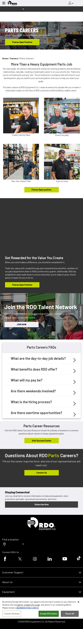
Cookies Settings (11, 613)
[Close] (78, 602)
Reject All (69, 613)
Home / (6, 58)
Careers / (15, 58)
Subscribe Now (42, 504)
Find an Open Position (22, 42)
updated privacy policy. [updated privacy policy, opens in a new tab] (27, 608)
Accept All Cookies (48, 613)
